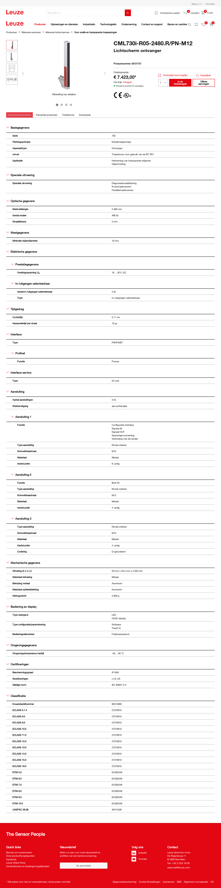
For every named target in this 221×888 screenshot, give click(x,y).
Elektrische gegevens (21, 250)
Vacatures (11, 857)
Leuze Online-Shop (15, 861)
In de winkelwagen (180, 81)
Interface (14, 332)
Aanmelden (210, 4)
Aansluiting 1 (21, 415)
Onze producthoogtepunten (20, 854)
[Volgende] (105, 71)
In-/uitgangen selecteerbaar (30, 282)
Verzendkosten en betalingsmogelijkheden (27, 864)
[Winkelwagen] (207, 13)
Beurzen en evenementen (19, 850)
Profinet (18, 351)
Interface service (18, 371)
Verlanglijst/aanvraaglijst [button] (173, 73)
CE (212, 880)
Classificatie (16, 694)
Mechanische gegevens (23, 561)
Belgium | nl (197, 4)
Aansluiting (15, 390)
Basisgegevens (17, 126)
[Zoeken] (128, 13)
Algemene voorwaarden (196, 880)
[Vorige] (23, 71)
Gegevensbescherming (124, 880)
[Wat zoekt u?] (85, 13)
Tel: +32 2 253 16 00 (178, 861)
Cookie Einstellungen (149, 880)
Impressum (168, 880)
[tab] (19, 113)
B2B (179, 880)
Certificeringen (17, 662)
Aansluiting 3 (21, 517)
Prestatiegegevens (25, 262)
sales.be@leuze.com (178, 865)
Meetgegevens (17, 231)
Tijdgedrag (15, 307)
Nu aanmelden (83, 864)
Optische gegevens (20, 199)
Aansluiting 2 (21, 473)
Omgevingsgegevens (21, 643)
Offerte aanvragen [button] (203, 81)
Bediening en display (21, 605)
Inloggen (127, 80)
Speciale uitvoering (20, 173)
